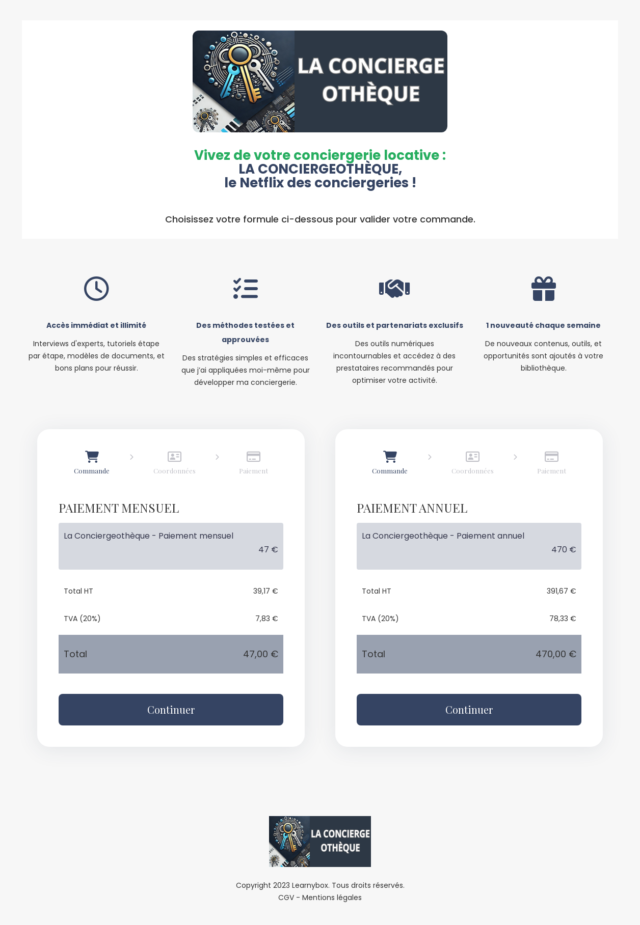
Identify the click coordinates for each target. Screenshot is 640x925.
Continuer (171, 709)
